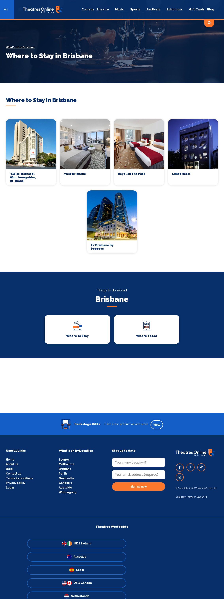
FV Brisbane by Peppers (102, 248)
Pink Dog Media (105, 588)
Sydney (64, 460)
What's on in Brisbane (20, 47)
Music (119, 9)
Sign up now (138, 487)
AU (6, 9)
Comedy (88, 9)
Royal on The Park (132, 174)
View (157, 425)
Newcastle (66, 479)
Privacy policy (15, 484)
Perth (63, 475)
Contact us (13, 475)
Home (10, 460)
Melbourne (66, 465)
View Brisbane (75, 174)
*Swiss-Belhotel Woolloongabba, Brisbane (23, 177)
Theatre (102, 9)
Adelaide (65, 489)
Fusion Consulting (139, 588)
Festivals (153, 9)
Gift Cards (197, 9)
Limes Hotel (181, 174)
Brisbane (65, 470)
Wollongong (67, 494)
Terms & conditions (19, 479)
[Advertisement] (112, 387)
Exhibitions (175, 9)
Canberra (65, 484)
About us (12, 465)
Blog (210, 9)
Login (10, 489)
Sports (135, 9)
